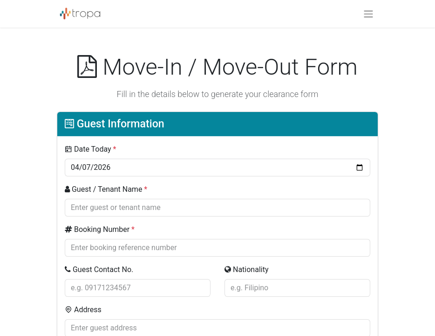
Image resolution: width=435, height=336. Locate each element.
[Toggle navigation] (368, 14)
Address (83, 309)
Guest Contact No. (99, 269)
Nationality (246, 269)
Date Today (90, 149)
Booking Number (100, 229)
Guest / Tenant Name (106, 189)
